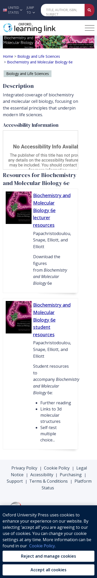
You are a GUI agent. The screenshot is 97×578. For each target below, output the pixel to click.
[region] (48, 541)
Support (15, 481)
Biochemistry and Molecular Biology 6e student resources (52, 320)
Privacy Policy (24, 468)
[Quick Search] (63, 10)
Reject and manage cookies (48, 556)
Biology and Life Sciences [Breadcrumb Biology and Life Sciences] (38, 56)
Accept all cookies (48, 570)
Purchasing (71, 475)
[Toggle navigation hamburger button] (89, 28)
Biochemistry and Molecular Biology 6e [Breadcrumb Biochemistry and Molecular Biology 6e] (40, 62)
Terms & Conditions (48, 481)
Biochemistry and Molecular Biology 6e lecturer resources (52, 210)
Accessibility (41, 475)
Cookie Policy (57, 468)
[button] (12, 10)
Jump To (31, 10)
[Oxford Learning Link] (41, 27)
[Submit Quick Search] (89, 10)
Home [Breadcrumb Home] (8, 56)
